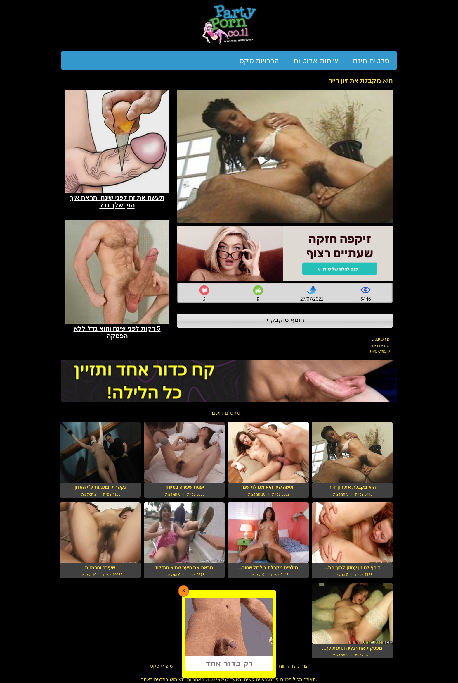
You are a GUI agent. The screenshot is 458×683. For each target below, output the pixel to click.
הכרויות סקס (259, 60)
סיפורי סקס (161, 666)
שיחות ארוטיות (316, 60)
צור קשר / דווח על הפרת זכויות (277, 666)
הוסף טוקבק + (285, 319)
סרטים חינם (371, 60)
